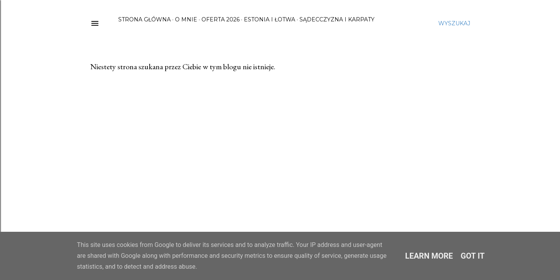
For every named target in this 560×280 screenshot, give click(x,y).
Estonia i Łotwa (269, 19)
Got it (473, 256)
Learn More (429, 256)
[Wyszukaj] (454, 23)
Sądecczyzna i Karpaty (336, 19)
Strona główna (144, 19)
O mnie (186, 19)
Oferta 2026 (220, 19)
